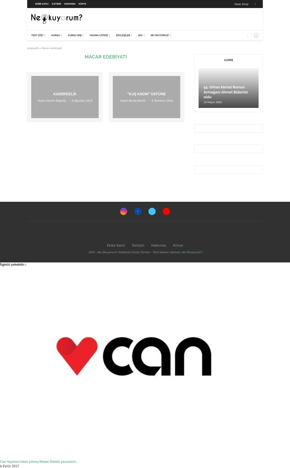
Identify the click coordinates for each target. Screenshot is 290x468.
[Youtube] (166, 211)
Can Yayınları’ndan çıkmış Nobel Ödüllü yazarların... (39, 462)
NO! (140, 35)
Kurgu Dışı (75, 35)
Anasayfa (33, 48)
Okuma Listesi (99, 35)
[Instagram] (123, 211)
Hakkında (70, 4)
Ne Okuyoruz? (160, 35)
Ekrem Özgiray (56, 100)
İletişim (56, 4)
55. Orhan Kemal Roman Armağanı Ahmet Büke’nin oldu (226, 92)
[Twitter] (152, 211)
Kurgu (55, 35)
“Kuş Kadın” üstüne (146, 94)
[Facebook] (255, 4)
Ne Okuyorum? (192, 252)
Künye (82, 4)
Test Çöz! (37, 35)
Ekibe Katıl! (42, 4)
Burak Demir (137, 100)
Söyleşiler (123, 35)
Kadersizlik (65, 94)
